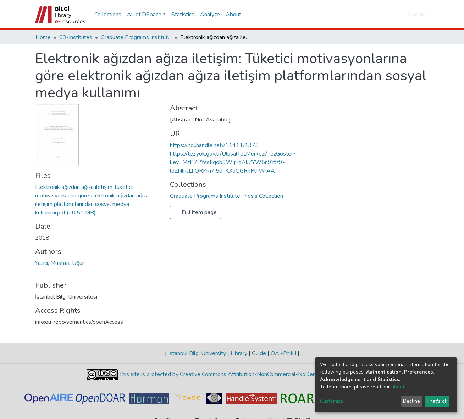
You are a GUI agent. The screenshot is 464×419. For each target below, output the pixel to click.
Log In (416, 14)
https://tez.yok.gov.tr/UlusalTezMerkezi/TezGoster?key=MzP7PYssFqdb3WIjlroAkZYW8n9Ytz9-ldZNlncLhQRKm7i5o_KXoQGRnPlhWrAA (233, 162)
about (397, 386)
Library (239, 353)
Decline (411, 401)
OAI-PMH (283, 353)
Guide (258, 353)
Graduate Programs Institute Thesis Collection (136, 37)
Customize (331, 401)
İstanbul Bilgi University (197, 353)
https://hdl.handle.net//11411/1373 (214, 145)
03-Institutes (75, 37)
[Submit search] (391, 14)
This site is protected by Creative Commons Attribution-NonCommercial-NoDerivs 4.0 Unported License (247, 374)
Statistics (182, 14)
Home (43, 37)
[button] (402, 14)
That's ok (436, 401)
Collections (107, 14)
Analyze (210, 14)
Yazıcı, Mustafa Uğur (59, 263)
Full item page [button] (196, 212)
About (233, 14)
